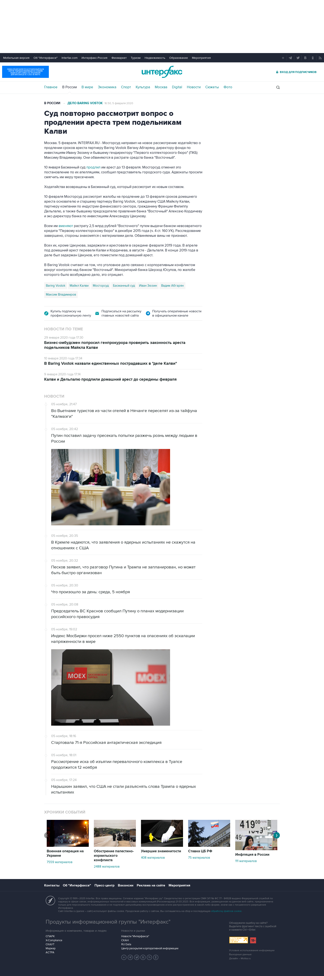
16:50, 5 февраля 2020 (118, 103)
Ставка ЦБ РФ (200, 851)
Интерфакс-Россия (94, 58)
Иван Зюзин (148, 285)
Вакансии (125, 885)
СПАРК (50, 936)
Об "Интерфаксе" (46, 58)
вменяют (66, 226)
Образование (178, 58)
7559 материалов (59, 862)
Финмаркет (119, 58)
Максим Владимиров (61, 294)
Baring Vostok (55, 285)
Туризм (136, 58)
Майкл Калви (79, 285)
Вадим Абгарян (172, 285)
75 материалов (199, 858)
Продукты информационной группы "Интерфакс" (108, 922)
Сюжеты (212, 87)
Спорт (126, 87)
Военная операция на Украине (65, 853)
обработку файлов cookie (226, 911)
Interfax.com (69, 58)
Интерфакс (162, 72)
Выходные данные (240, 954)
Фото (228, 87)
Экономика (107, 87)
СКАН (125, 940)
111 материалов (246, 861)
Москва (161, 87)
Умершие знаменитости (161, 851)
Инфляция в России (252, 855)
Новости (194, 87)
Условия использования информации (252, 950)
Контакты (51, 885)
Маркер (50, 948)
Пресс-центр (104, 885)
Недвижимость (155, 58)
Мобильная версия (16, 58)
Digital (177, 87)
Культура (143, 87)
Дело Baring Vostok (85, 103)
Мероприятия (201, 58)
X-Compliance (54, 940)
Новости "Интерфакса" (135, 936)
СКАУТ (50, 944)
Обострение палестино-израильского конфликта (114, 855)
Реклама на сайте (151, 885)
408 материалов (153, 858)
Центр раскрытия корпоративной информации (149, 948)
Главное (51, 87)
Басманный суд (124, 285)
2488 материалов (107, 866)
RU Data (126, 944)
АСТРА (50, 952)
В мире (87, 87)
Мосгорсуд (101, 285)
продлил (93, 167)
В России (69, 87)
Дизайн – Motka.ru (240, 958)
